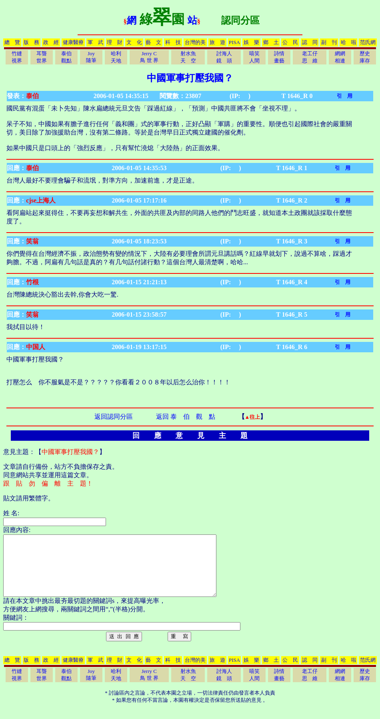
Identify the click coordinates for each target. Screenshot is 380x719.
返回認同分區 (113, 416)
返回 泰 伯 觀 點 (185, 416)
